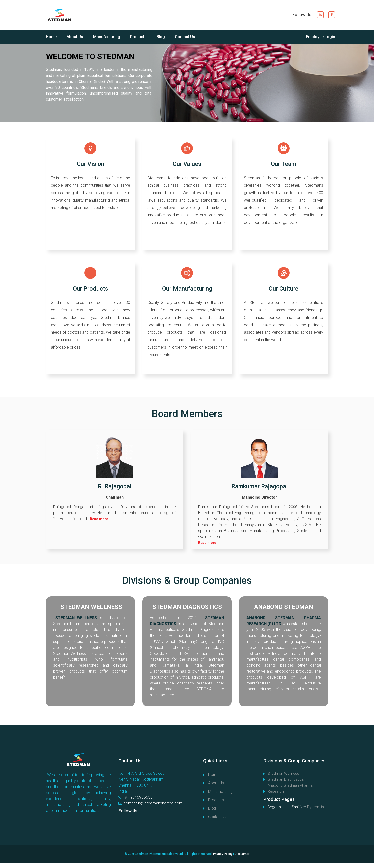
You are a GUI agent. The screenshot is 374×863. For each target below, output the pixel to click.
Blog (161, 36)
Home (51, 36)
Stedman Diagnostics (286, 779)
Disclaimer (242, 854)
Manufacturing (106, 36)
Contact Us (185, 36)
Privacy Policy (222, 854)
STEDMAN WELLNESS (91, 606)
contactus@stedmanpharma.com (153, 803)
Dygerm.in (315, 807)
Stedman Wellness (283, 773)
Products (138, 36)
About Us (75, 36)
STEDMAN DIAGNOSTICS (187, 606)
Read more (99, 519)
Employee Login (320, 36)
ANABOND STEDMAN (283, 606)
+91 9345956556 (138, 797)
